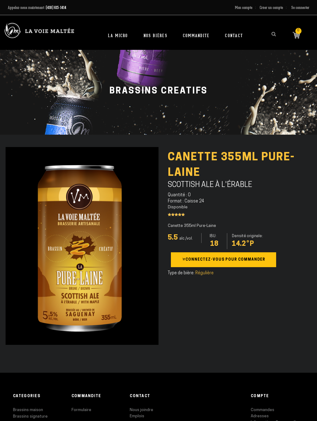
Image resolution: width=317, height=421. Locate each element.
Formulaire (81, 410)
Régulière (204, 273)
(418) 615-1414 (56, 7)
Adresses (260, 416)
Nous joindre (141, 410)
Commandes (262, 410)
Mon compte (243, 7)
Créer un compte (271, 7)
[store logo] (39, 30)
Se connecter (300, 7)
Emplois (137, 416)
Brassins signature (30, 416)
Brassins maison (28, 410)
